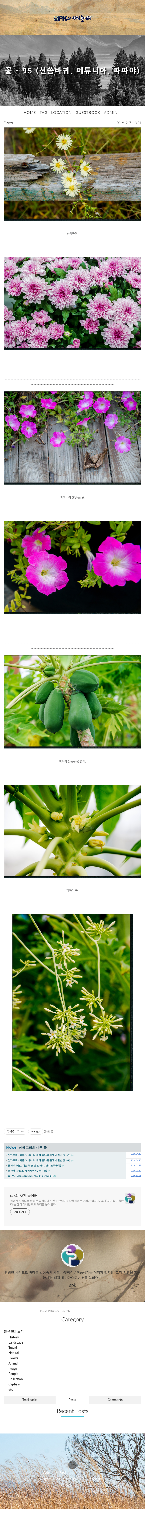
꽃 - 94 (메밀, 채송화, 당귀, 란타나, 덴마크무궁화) (34, 1173)
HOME (30, 120)
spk (46, 1487)
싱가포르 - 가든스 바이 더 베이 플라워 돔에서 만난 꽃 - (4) (39, 1168)
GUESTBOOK (88, 120)
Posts (72, 1408)
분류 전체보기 (14, 1339)
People (13, 1382)
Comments (115, 1408)
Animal (13, 1371)
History (13, 1345)
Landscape (15, 1350)
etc (10, 1397)
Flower (8, 131)
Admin (49, 1480)
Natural (13, 1361)
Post (62, 1480)
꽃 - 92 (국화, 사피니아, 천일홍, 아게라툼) (30, 1183)
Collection (15, 1387)
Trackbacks (29, 1408)
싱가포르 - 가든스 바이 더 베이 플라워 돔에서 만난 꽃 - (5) (39, 1163)
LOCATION (61, 120)
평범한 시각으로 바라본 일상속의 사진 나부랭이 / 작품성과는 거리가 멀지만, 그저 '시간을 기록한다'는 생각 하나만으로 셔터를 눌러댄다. (67, 1210)
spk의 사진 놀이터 (24, 1203)
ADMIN (111, 120)
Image (12, 1376)
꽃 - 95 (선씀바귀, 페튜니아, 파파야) (72, 75)
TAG (44, 120)
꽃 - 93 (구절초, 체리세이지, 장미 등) (27, 1178)
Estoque (95, 1487)
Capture (14, 1392)
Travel (12, 1356)
